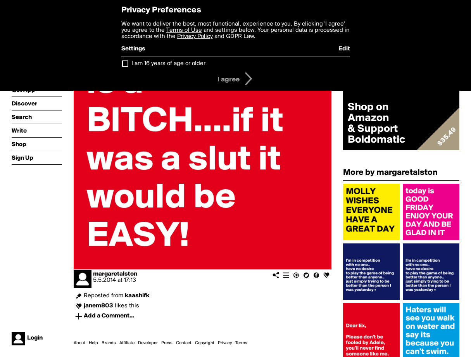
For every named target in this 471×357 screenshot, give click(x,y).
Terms (241, 343)
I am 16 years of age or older (168, 63)
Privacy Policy (195, 36)
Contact (184, 343)
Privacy (225, 343)
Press (167, 343)
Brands (109, 343)
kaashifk (137, 296)
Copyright (204, 343)
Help (93, 343)
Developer (148, 343)
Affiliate (127, 343)
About (79, 343)
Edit (344, 49)
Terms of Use (184, 30)
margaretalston (115, 274)
